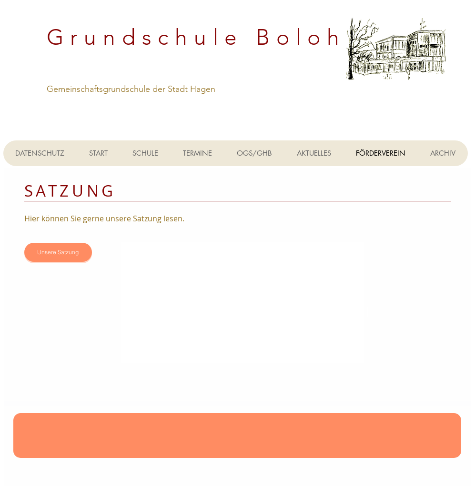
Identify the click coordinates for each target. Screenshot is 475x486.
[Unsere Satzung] (58, 252)
